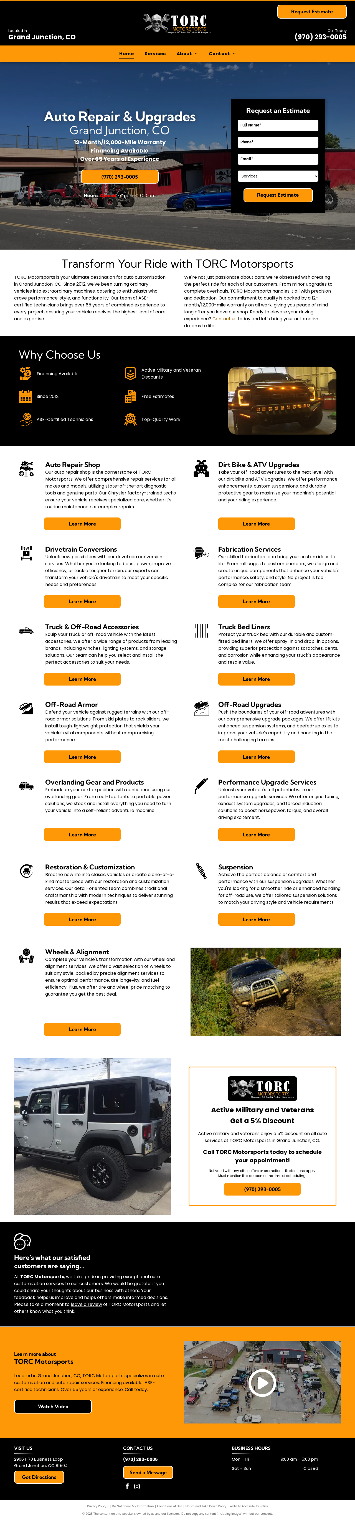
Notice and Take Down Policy (206, 1506)
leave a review (86, 1304)
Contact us (224, 319)
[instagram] (137, 1487)
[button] (155, 54)
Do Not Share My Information (133, 1506)
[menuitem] (126, 54)
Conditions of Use (169, 1506)
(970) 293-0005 (321, 37)
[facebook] (127, 1487)
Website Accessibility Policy (249, 1506)
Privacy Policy (96, 1506)
